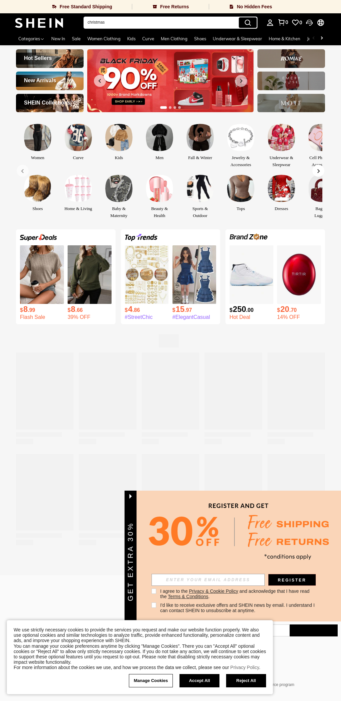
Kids (131, 38)
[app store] (185, 608)
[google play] (197, 608)
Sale (76, 38)
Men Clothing (174, 38)
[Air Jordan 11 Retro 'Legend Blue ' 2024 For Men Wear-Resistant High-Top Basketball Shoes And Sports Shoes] (251, 274)
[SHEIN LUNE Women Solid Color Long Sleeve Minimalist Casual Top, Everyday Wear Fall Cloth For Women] (90, 274)
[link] (296, 23)
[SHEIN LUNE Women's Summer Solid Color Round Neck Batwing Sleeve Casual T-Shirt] (42, 274)
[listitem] (42, 282)
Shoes (200, 38)
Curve (148, 38)
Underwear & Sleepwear (237, 38)
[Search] (248, 22)
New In (58, 38)
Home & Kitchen (284, 38)
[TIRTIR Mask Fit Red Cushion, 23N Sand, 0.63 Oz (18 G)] (299, 274)
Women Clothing (104, 38)
